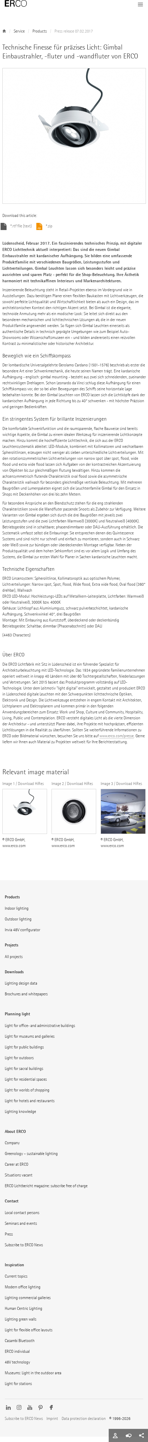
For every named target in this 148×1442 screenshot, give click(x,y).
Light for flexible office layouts (28, 1335)
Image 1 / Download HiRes (23, 789)
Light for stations (18, 1389)
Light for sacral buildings (24, 1074)
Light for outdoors (19, 1063)
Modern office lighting (22, 1292)
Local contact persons (22, 1218)
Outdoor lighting (18, 924)
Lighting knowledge (20, 1116)
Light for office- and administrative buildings (40, 1031)
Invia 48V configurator (22, 935)
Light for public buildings (24, 1052)
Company (12, 1148)
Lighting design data (21, 988)
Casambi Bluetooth (20, 1346)
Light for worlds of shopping (27, 1095)
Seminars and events (21, 1228)
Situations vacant (18, 1180)
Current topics (16, 1281)
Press (9, 1239)
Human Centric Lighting (23, 1313)
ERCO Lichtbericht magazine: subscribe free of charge (46, 1191)
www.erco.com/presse (116, 741)
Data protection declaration (84, 1423)
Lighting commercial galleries (28, 1303)
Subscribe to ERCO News (24, 1250)
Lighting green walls (20, 1324)
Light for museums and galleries (29, 1041)
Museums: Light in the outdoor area (33, 1378)
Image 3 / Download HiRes (121, 789)
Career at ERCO (16, 1169)
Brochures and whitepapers (26, 999)
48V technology (17, 1367)
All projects (14, 962)
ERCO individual (17, 1356)
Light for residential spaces (26, 1084)
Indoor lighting (17, 913)
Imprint (52, 1423)
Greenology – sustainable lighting (31, 1159)
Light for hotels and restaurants (29, 1106)
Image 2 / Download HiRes (72, 789)
